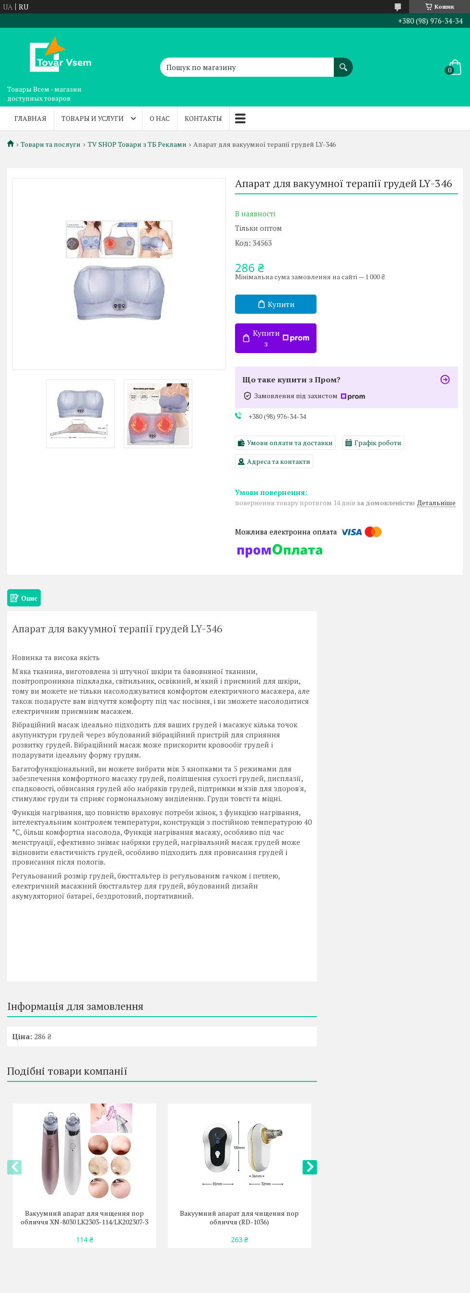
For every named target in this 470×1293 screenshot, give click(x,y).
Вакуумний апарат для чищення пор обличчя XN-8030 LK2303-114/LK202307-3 (84, 1218)
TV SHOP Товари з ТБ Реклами (137, 144)
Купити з (281, 338)
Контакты (203, 118)
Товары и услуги (92, 118)
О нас (160, 118)
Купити (281, 304)
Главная (30, 118)
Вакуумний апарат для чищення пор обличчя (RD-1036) (239, 1218)
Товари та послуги (51, 144)
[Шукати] (343, 62)
